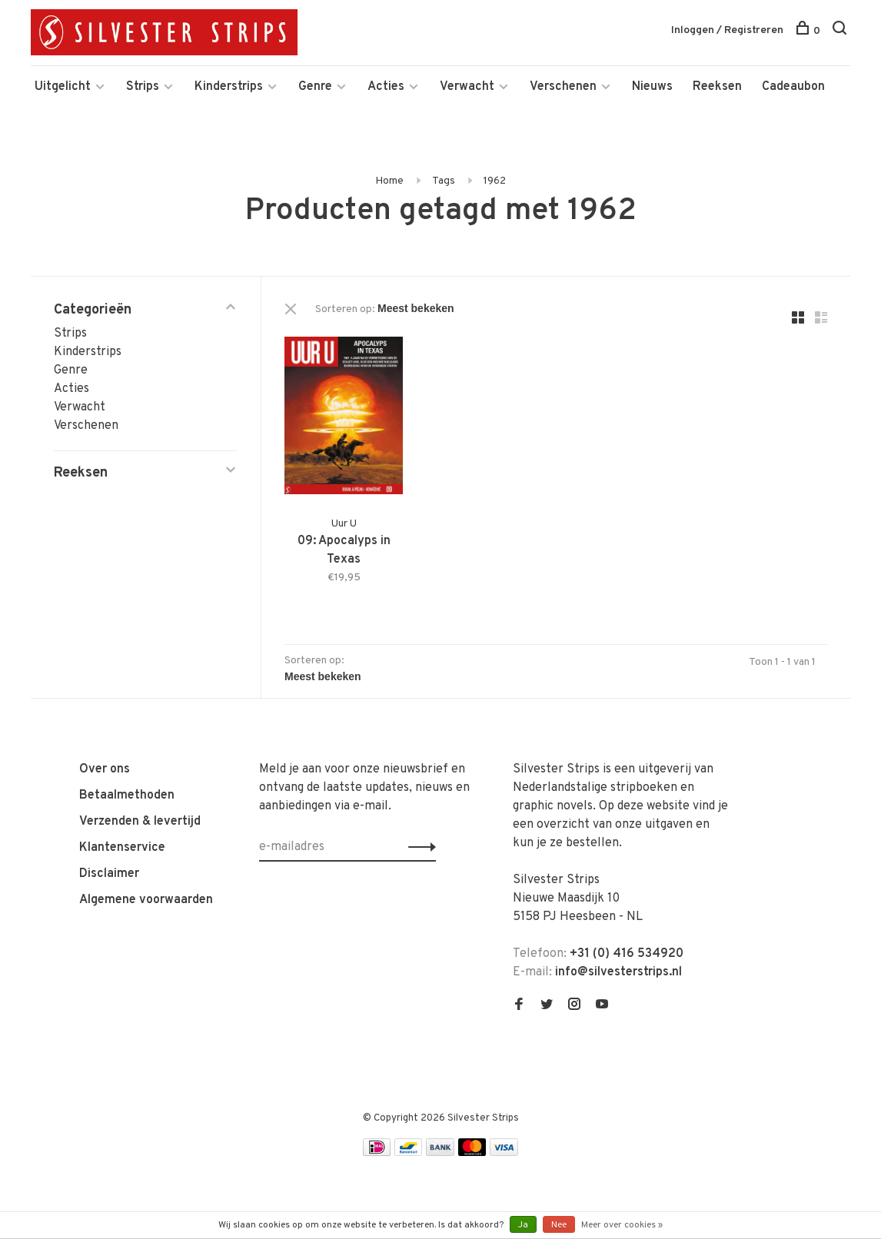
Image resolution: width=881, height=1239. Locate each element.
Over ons (104, 769)
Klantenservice (122, 847)
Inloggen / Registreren (727, 30)
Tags (443, 181)
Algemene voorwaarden (146, 900)
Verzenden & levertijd (140, 821)
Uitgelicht (63, 87)
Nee (559, 1225)
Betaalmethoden (127, 795)
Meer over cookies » (622, 1225)
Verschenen (563, 87)
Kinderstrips (228, 87)
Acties (385, 87)
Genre (315, 87)
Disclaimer (109, 874)
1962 (495, 181)
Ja (523, 1225)
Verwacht (467, 87)
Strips (142, 87)
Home (389, 181)
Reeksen (717, 87)
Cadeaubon (793, 87)
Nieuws (652, 87)
